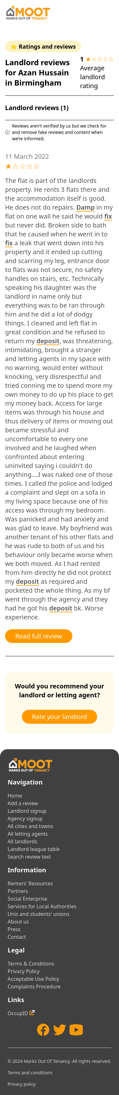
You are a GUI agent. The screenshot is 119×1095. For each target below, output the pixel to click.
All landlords (22, 841)
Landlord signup (27, 810)
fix (108, 216)
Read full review (38, 636)
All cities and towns (30, 826)
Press (14, 929)
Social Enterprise (27, 898)
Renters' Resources (30, 883)
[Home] (28, 12)
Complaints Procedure (34, 986)
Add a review (23, 803)
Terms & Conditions (31, 963)
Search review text (29, 856)
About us (18, 921)
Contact (17, 936)
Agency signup (25, 818)
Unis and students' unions (38, 913)
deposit (48, 341)
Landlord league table (34, 849)
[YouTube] (76, 1029)
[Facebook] (43, 1029)
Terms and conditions (30, 1073)
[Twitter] (59, 1029)
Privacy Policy (24, 971)
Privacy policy (22, 1084)
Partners (18, 891)
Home (15, 795)
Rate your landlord (59, 716)
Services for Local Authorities (42, 906)
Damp (85, 207)
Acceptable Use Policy (33, 978)
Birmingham (38, 82)
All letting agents (28, 833)
